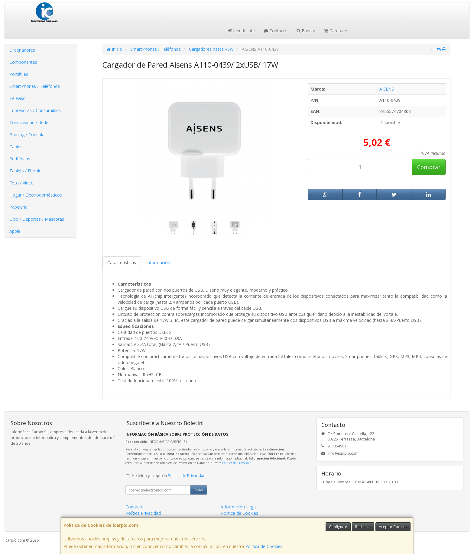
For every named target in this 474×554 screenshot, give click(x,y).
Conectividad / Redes (29, 122)
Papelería (18, 207)
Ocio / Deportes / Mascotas (36, 219)
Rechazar (363, 526)
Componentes (23, 62)
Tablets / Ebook (24, 171)
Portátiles (18, 74)
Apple (14, 231)
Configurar (338, 526)
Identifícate (241, 31)
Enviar (198, 489)
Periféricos (19, 159)
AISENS (386, 89)
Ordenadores (22, 50)
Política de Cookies (263, 546)
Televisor (18, 98)
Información (158, 262)
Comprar (428, 167)
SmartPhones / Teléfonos (34, 86)
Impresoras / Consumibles (35, 110)
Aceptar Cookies (393, 526)
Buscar (306, 31)
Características (121, 262)
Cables (15, 146)
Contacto (275, 31)
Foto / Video (21, 183)
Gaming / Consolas (28, 134)
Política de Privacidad (237, 463)
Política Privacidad (143, 513)
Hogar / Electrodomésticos (35, 195)
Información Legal (239, 507)
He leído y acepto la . (169, 475)
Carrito (335, 31)
